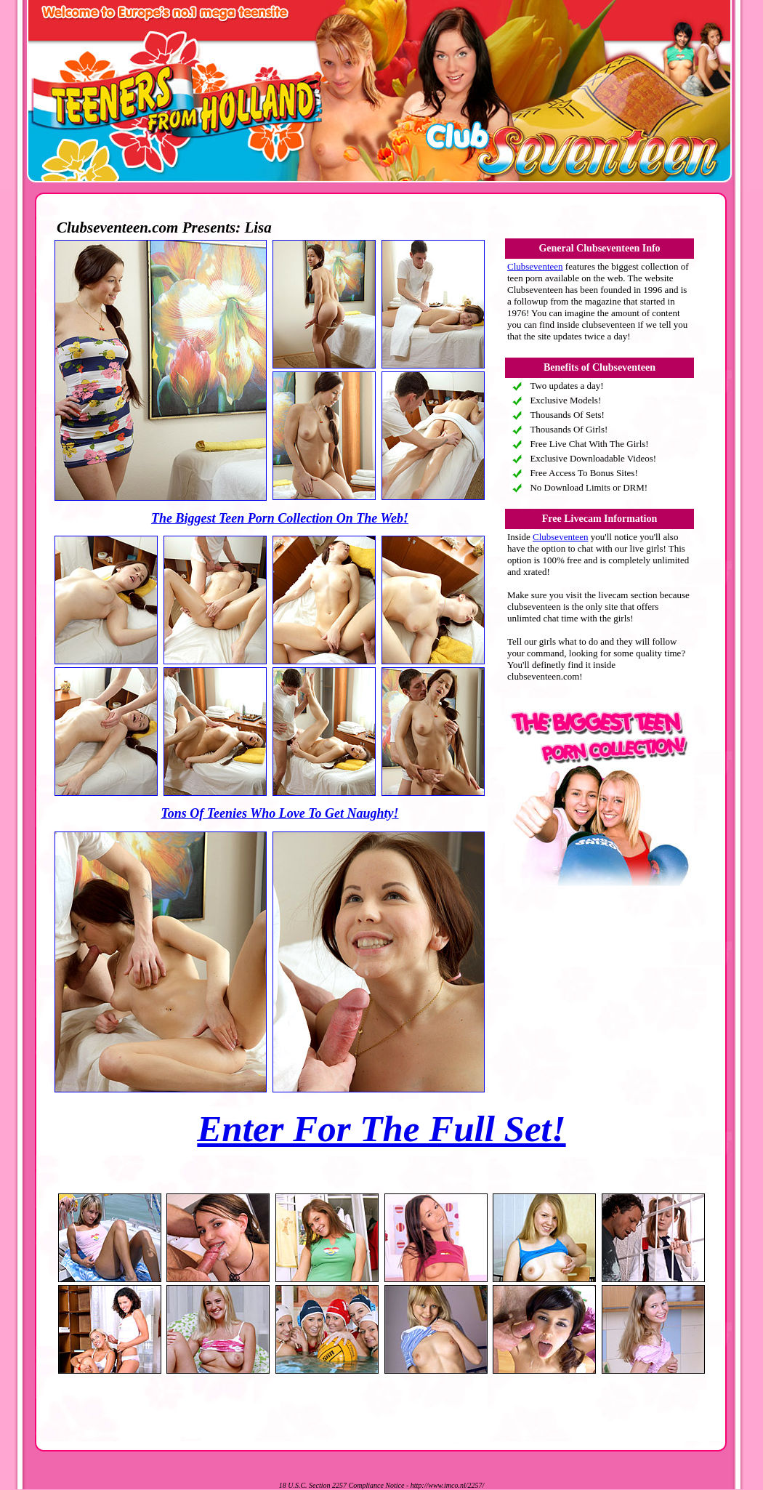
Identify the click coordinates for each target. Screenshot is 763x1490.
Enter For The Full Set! (381, 1128)
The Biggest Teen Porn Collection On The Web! (279, 518)
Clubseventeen (535, 266)
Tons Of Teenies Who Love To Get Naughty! (279, 813)
